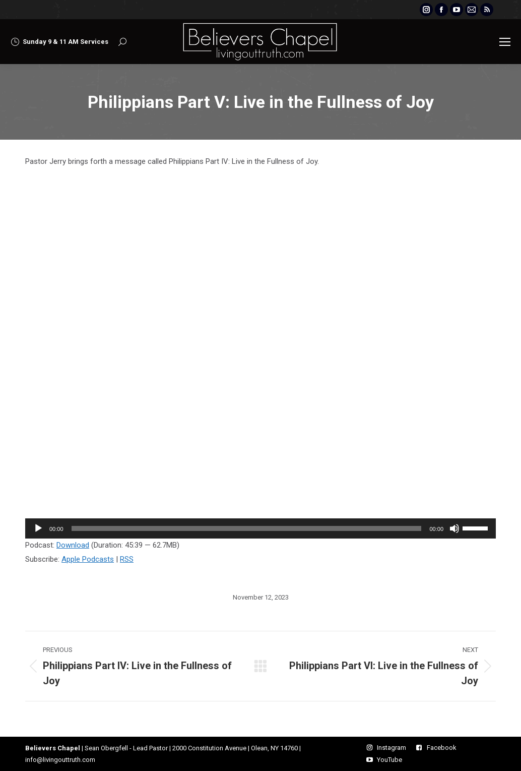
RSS (127, 559)
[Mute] (454, 528)
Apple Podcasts (87, 559)
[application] (260, 528)
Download (72, 545)
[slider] (247, 528)
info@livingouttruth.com (60, 759)
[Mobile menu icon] (505, 42)
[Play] (38, 528)
